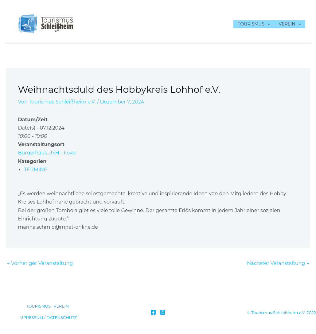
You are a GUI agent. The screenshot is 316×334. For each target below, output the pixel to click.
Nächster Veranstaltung (278, 263)
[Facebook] (153, 312)
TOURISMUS (254, 24)
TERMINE (35, 170)
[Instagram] (162, 312)
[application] (267, 24)
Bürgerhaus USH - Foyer (47, 153)
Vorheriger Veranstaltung (40, 263)
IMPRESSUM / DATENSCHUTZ (47, 317)
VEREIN (290, 24)
